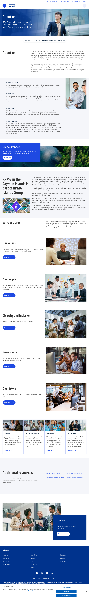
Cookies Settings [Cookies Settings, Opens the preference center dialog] (66, 587)
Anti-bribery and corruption (55, 478)
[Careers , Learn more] (9, 451)
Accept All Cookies (66, 595)
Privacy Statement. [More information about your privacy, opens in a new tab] (32, 590)
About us (27, 40)
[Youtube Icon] (52, 573)
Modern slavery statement (74, 478)
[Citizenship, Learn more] (51, 451)
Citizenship (50, 434)
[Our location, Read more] (72, 451)
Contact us (61, 40)
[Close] (86, 591)
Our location (72, 434)
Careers (7, 434)
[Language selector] (79, 1)
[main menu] (4, 6)
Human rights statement (74, 473)
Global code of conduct (53, 473)
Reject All (66, 591)
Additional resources (49, 40)
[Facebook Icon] (37, 573)
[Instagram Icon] (42, 573)
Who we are (36, 40)
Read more (7, 157)
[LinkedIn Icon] (47, 573)
